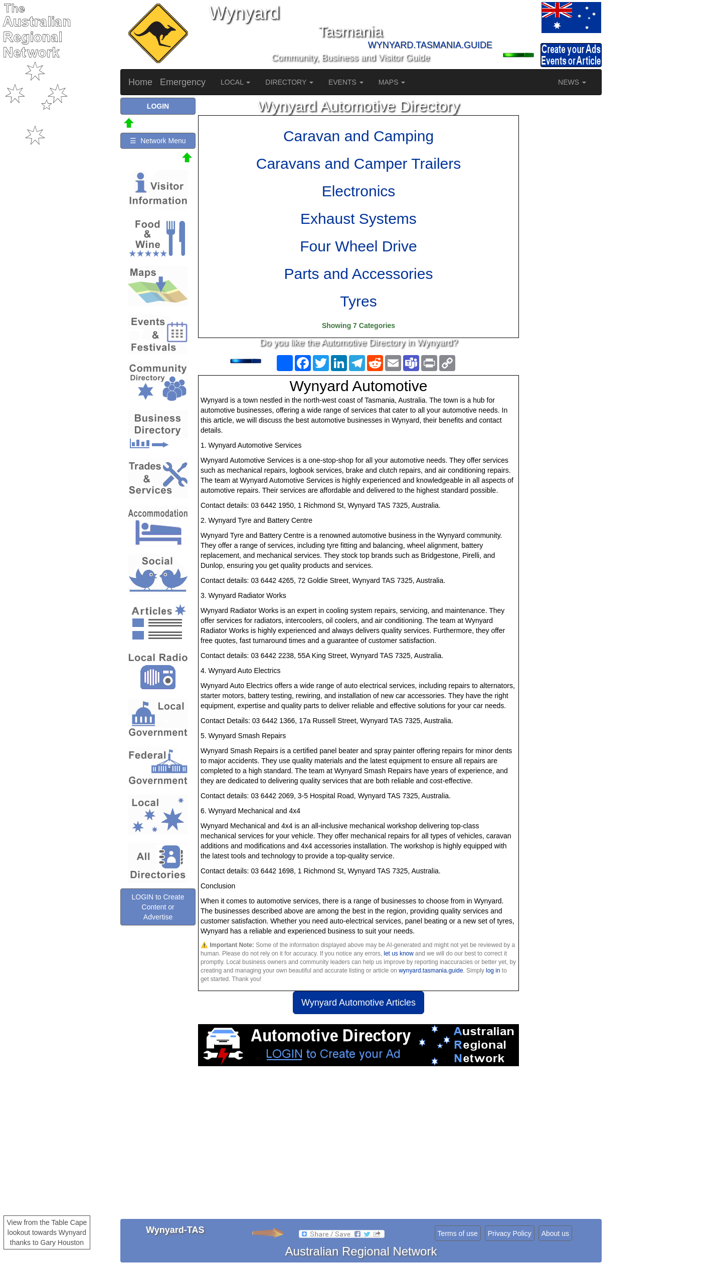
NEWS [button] (572, 82)
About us (555, 1233)
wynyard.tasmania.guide (431, 970)
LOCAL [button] (235, 82)
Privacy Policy (509, 1233)
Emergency (183, 82)
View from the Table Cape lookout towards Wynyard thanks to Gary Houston (47, 1232)
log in (493, 970)
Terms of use (458, 1233)
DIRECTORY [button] (289, 82)
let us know (398, 953)
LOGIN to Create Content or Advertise (157, 907)
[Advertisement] (358, 1146)
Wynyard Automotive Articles (358, 1003)
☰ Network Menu (158, 141)
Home (140, 82)
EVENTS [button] (346, 82)
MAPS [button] (392, 82)
